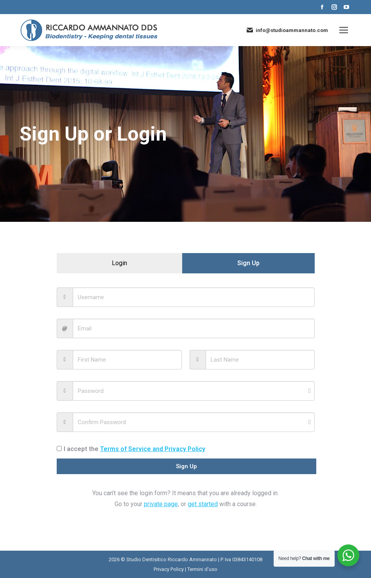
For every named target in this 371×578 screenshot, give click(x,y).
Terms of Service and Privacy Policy (152, 449)
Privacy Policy (169, 569)
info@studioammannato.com (287, 30)
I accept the (131, 449)
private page (161, 504)
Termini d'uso (202, 569)
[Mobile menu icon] (343, 30)
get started (203, 504)
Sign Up (185, 466)
